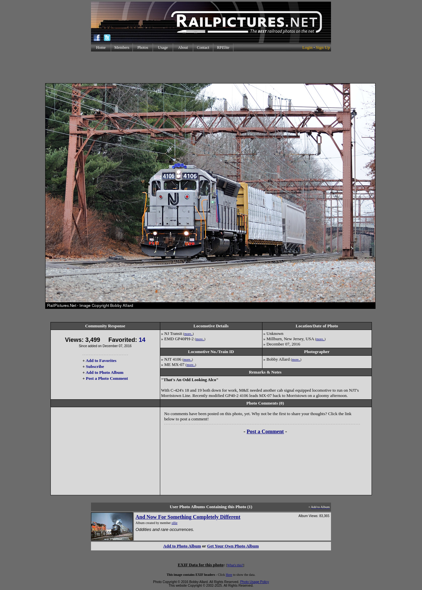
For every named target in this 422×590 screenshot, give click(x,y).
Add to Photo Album (105, 372)
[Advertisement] (211, 67)
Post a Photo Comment (107, 378)
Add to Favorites (101, 360)
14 (142, 340)
